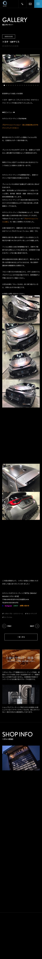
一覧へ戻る (21, 637)
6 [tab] (15, 85)
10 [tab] (24, 85)
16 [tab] (37, 85)
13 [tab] (31, 85)
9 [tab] (22, 85)
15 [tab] (35, 85)
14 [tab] (33, 85)
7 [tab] (17, 85)
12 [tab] (28, 85)
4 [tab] (11, 85)
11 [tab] (26, 85)
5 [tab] (13, 85)
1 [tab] (4, 85)
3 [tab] (8, 85)
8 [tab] (19, 85)
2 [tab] (6, 85)
